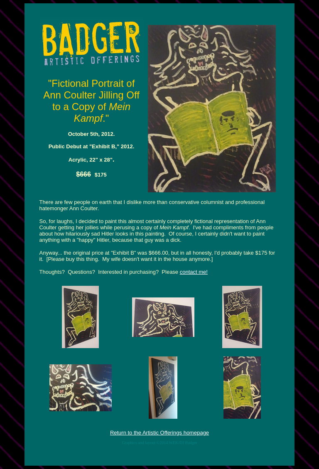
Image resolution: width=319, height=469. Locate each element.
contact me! (194, 272)
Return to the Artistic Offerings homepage (159, 433)
